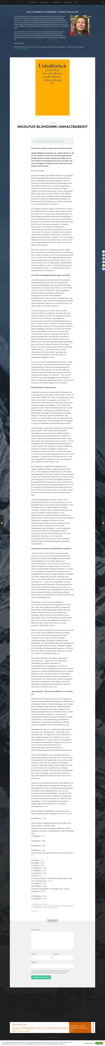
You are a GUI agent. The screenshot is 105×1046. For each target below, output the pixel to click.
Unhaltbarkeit (53, 907)
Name (33, 954)
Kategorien (44, 2)
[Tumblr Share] (103, 262)
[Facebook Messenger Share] (103, 268)
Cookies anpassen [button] (89, 1043)
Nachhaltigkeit (57, 906)
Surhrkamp (46, 907)
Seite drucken (34, 911)
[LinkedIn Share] (103, 258)
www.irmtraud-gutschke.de (21, 49)
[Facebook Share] (103, 251)
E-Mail (56, 954)
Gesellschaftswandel (37, 906)
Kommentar (35, 930)
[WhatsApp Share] (103, 265)
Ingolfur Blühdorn (48, 906)
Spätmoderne (38, 907)
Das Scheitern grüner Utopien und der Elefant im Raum (48, 141)
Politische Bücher (36, 904)
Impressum (68, 2)
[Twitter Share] (103, 255)
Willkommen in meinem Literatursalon (52, 12)
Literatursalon (54, 1037)
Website (34, 962)
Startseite (33, 2)
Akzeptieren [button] (99, 1043)
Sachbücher (45, 904)
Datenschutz (57, 2)
